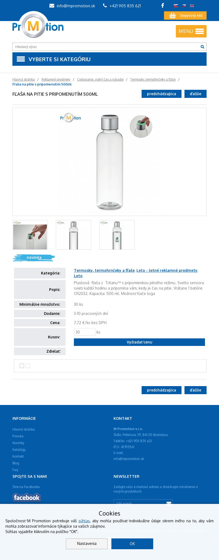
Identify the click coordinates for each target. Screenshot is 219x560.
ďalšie (195, 93)
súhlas (84, 520)
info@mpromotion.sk (72, 5)
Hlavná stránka (23, 429)
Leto (78, 275)
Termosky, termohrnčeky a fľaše (104, 270)
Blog (15, 463)
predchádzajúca (161, 93)
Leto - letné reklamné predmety (166, 270)
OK (132, 543)
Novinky (18, 443)
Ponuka (17, 436)
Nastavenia (87, 543)
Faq (15, 470)
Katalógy (19, 450)
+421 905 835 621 (122, 5)
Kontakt (18, 456)
